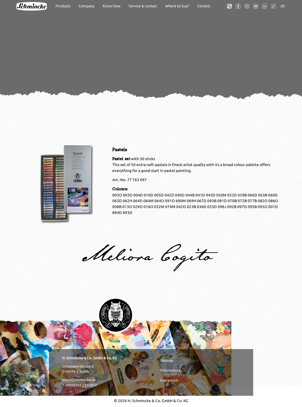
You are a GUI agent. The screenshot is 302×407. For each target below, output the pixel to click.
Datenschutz (170, 370)
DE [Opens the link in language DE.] (283, 6)
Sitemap (166, 360)
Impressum (169, 380)
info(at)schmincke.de (79, 380)
